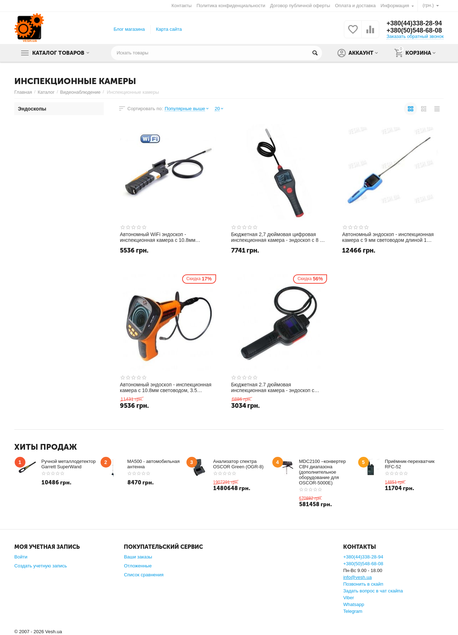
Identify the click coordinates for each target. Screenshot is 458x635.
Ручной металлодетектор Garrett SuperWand (69, 464)
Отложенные (138, 565)
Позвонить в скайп (363, 584)
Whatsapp (353, 604)
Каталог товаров (58, 53)
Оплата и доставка (355, 5)
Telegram (352, 611)
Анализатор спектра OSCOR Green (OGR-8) (238, 464)
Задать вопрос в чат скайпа (373, 591)
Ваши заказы (138, 557)
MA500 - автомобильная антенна (153, 464)
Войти (20, 557)
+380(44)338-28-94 (414, 23)
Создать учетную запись (40, 565)
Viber (348, 597)
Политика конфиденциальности (230, 5)
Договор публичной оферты (300, 5)
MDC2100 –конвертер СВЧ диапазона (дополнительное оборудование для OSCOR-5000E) (322, 472)
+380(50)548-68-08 (414, 30)
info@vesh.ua (357, 577)
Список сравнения (144, 574)
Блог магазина (129, 29)
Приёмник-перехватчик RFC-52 (410, 464)
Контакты (181, 5)
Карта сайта (169, 29)
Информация (395, 5)
